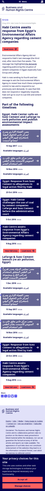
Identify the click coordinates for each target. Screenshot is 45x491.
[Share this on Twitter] (5, 396)
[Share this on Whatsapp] (2, 396)
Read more (10, 49)
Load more (26, 251)
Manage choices (22, 486)
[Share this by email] (15, 396)
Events (8, 421)
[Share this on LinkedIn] (9, 396)
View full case (11, 387)
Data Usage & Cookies (34, 421)
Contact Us (11, 423)
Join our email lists (25, 423)
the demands (31, 64)
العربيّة (26, 150)
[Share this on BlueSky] (12, 396)
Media (20, 421)
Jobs (14, 421)
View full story (11, 251)
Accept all (22, 479)
